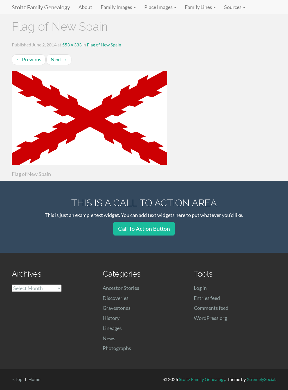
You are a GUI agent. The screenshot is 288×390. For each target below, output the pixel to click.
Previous (28, 59)
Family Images (118, 7)
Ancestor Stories (121, 288)
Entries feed (207, 298)
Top (17, 379)
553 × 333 (72, 44)
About (85, 7)
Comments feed (211, 308)
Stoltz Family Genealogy (41, 7)
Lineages (112, 328)
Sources (234, 7)
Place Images (160, 7)
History (111, 318)
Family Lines (200, 7)
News (109, 338)
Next (59, 59)
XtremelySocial (261, 379)
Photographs (117, 348)
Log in (200, 288)
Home (34, 379)
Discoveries (116, 298)
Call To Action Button (144, 228)
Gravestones (116, 308)
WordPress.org (210, 318)
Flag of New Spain (104, 44)
